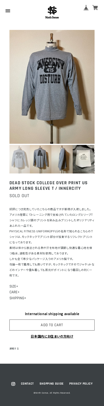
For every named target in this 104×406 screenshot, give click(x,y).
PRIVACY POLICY (80, 384)
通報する (14, 348)
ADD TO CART (52, 325)
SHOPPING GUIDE (52, 384)
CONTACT (27, 384)
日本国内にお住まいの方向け (52, 336)
